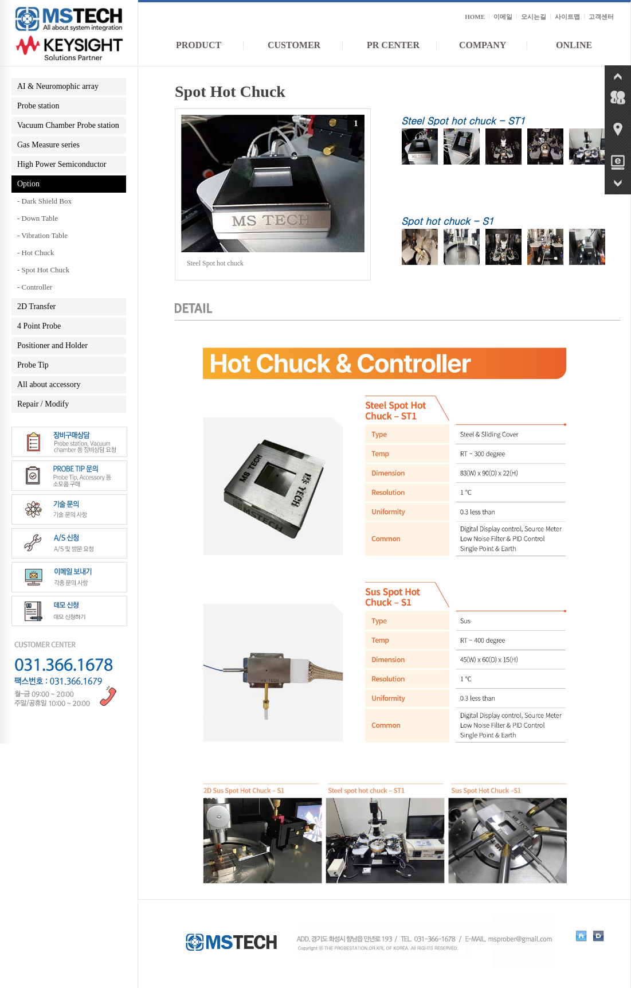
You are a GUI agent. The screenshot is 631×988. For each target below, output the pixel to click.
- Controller (34, 287)
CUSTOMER (294, 45)
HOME (475, 16)
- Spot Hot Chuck (43, 269)
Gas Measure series (48, 144)
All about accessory (48, 384)
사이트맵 (567, 16)
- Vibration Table (42, 235)
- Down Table (37, 218)
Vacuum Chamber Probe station (68, 125)
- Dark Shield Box (44, 201)
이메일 (502, 16)
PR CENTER (393, 45)
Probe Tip (33, 365)
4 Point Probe (39, 326)
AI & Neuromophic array (58, 86)
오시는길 (533, 16)
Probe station (38, 105)
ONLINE (574, 45)
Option (28, 183)
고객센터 (601, 16)
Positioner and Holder (52, 345)
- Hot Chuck (35, 252)
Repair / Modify (43, 404)
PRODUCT (198, 45)
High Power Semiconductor (62, 164)
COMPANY (482, 45)
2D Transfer (36, 306)
